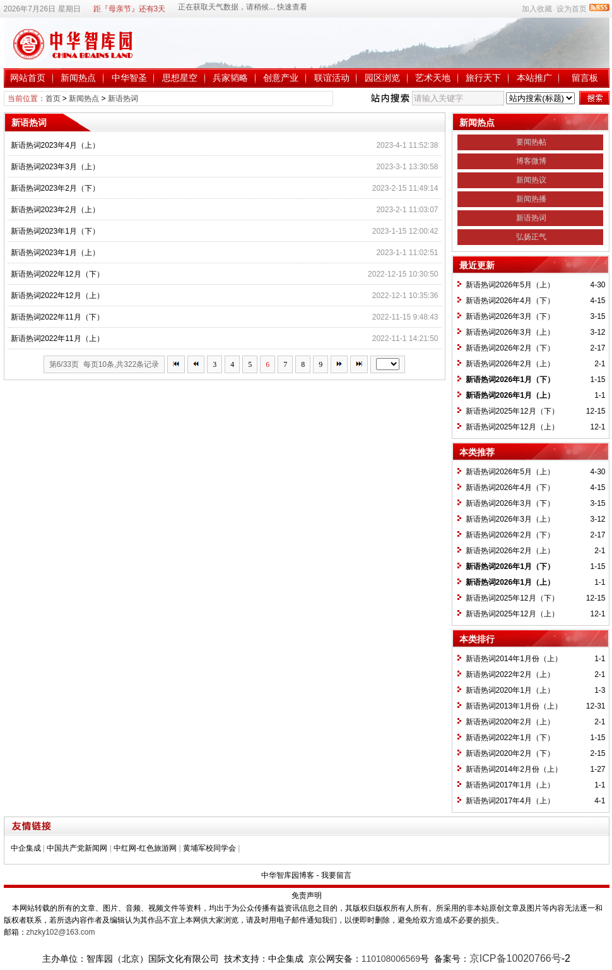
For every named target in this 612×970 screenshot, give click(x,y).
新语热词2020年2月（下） (510, 753)
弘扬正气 (531, 236)
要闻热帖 (531, 142)
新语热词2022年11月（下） (57, 317)
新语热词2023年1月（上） (55, 252)
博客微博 (531, 161)
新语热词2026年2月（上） (510, 363)
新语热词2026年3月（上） (510, 332)
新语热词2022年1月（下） (510, 737)
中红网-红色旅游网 (145, 848)
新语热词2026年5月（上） (510, 284)
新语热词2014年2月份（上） (514, 769)
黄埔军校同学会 (209, 848)
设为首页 (571, 8)
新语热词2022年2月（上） (510, 674)
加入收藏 (537, 8)
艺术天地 (432, 78)
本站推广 (534, 78)
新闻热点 (78, 78)
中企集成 (26, 848)
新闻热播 (531, 199)
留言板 (585, 78)
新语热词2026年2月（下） (510, 348)
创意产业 (280, 78)
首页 (53, 98)
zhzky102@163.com (60, 932)
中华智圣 (129, 78)
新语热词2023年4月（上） (55, 145)
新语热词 (123, 98)
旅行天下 (483, 78)
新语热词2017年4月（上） (510, 800)
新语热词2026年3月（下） (510, 316)
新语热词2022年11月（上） (57, 338)
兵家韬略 (230, 78)
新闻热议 (531, 180)
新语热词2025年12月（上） (512, 426)
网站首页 (27, 78)
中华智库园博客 (287, 875)
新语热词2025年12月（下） (512, 411)
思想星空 (179, 78)
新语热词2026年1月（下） (510, 379)
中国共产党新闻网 (77, 848)
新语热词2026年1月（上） (510, 395)
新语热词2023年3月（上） (55, 166)
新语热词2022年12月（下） (57, 274)
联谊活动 (332, 78)
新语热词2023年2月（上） (55, 209)
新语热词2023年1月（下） (55, 231)
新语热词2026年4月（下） (510, 300)
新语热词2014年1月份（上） (514, 658)
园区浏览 (382, 78)
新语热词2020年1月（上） (510, 690)
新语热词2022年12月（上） (57, 295)
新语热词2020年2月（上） (510, 721)
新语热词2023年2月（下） (55, 188)
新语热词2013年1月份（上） (514, 706)
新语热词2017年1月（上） (510, 785)
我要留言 (336, 875)
